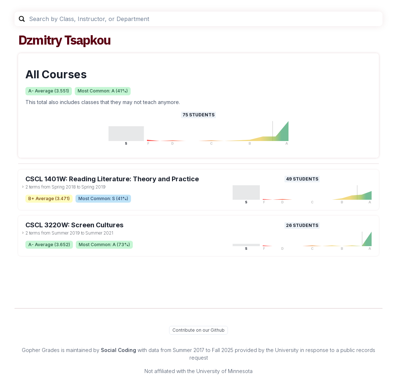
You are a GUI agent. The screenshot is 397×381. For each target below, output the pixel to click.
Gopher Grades (41, 350)
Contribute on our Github (198, 330)
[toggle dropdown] (23, 186)
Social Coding (118, 350)
